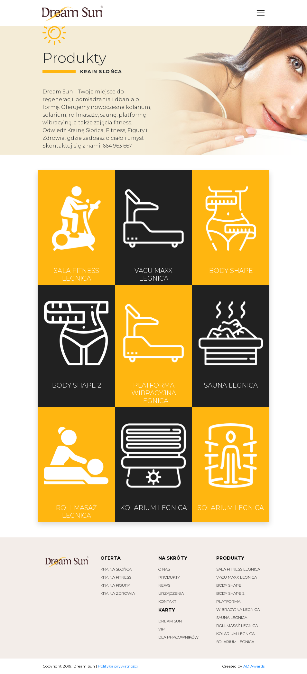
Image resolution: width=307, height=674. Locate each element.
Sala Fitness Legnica (238, 569)
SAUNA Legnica (231, 617)
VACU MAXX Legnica (236, 577)
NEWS (164, 585)
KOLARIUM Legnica (235, 633)
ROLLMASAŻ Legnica (237, 625)
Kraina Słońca (116, 569)
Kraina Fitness (115, 577)
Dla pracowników (178, 637)
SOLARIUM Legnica (235, 641)
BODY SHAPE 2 (230, 593)
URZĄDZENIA (171, 593)
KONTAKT (167, 601)
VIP (161, 629)
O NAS (164, 569)
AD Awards (254, 666)
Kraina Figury (115, 585)
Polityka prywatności (118, 666)
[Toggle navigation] (260, 13)
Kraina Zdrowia (117, 593)
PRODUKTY (169, 577)
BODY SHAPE (228, 585)
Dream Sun (170, 621)
